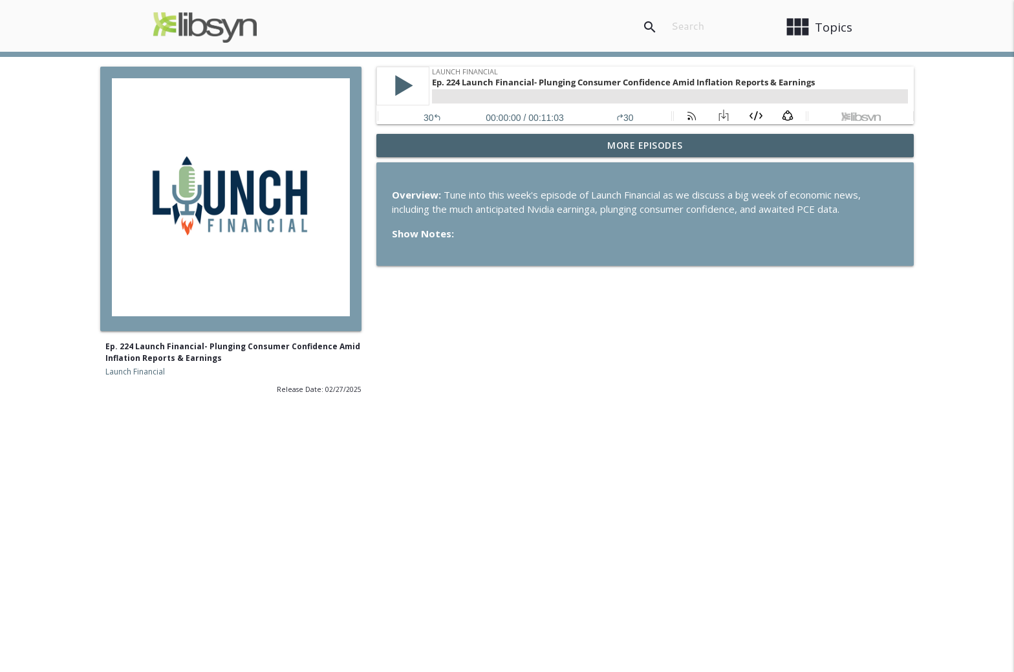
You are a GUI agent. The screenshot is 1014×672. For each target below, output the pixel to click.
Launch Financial (135, 371)
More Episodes (645, 145)
